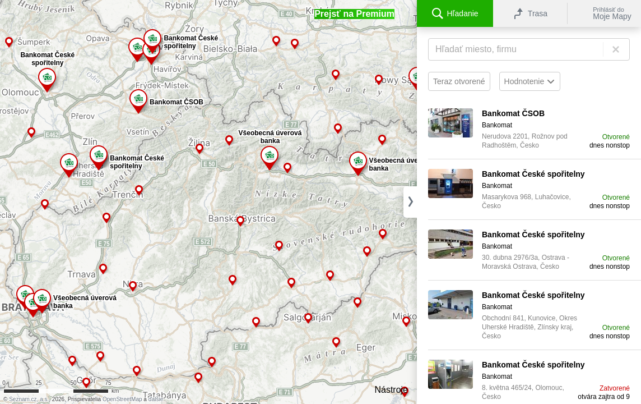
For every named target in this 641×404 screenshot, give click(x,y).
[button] (354, 14)
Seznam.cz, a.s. (29, 399)
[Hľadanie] (529, 49)
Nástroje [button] (391, 389)
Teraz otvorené (459, 81)
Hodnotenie (530, 81)
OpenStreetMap (122, 399)
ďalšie (156, 399)
